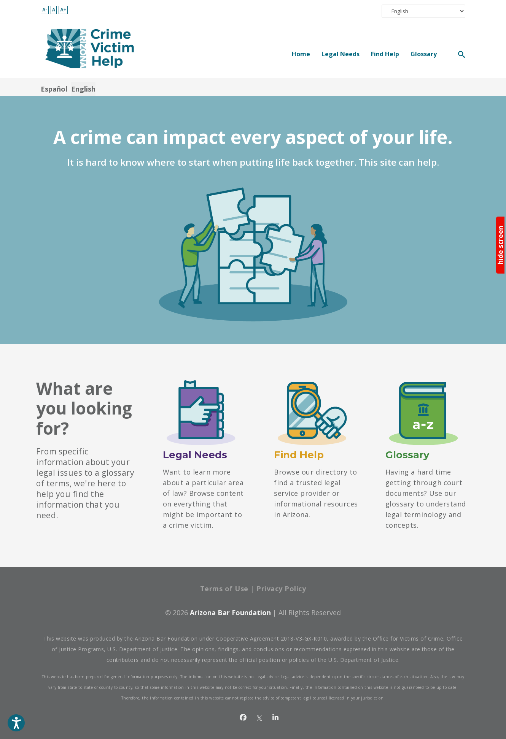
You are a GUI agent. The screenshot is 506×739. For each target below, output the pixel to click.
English (83, 88)
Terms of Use (224, 588)
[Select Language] (423, 11)
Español (54, 88)
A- (44, 10)
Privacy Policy (281, 588)
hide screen (500, 245)
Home (301, 53)
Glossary (424, 53)
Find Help (385, 53)
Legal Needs (340, 53)
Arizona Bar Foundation (230, 612)
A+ (63, 10)
